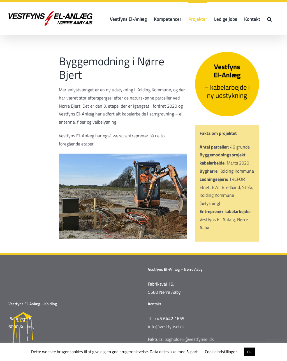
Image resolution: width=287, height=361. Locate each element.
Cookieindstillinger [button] (221, 351)
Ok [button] (249, 352)
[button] (269, 18)
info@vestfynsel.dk (166, 326)
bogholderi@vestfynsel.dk (189, 339)
